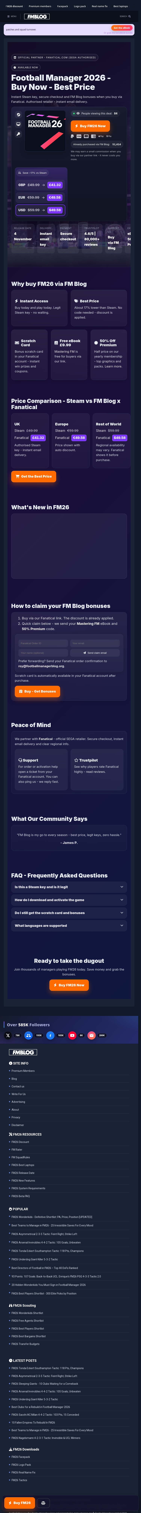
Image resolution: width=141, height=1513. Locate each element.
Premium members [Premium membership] (40, 6)
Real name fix (99, 6)
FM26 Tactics (19, 1480)
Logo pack (80, 6)
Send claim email (95, 652)
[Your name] (43, 653)
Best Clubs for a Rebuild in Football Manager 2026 (41, 1407)
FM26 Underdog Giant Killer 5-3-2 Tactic (35, 1399)
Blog (14, 1078)
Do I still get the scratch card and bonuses (50, 913)
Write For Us (19, 1094)
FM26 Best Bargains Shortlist (29, 1336)
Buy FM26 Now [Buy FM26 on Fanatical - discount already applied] (90, 126)
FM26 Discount (20, 1141)
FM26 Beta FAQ (21, 1196)
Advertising (18, 1101)
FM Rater (17, 1149)
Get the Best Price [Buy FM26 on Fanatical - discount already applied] (34, 476)
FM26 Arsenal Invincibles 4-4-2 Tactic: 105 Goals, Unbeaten (46, 1391)
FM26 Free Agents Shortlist (28, 1320)
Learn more (113, 366)
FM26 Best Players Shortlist (28, 1328)
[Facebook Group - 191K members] (28, 1035)
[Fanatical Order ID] (43, 643)
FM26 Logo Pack (21, 1464)
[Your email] (95, 643)
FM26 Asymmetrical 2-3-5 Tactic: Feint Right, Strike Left (44, 1376)
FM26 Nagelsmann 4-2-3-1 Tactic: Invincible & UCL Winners (46, 1437)
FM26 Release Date (23, 1172)
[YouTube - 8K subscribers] (72, 1035)
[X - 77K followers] (8, 1035)
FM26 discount (14, 6)
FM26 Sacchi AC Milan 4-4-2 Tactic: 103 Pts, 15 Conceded (45, 1414)
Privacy (16, 1117)
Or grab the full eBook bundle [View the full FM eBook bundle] (118, 32)
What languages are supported (41, 926)
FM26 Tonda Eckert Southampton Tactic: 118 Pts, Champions (48, 1368)
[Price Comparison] (43, 1503)
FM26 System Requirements (28, 1188)
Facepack (62, 6)
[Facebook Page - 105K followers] (50, 1035)
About (15, 1109)
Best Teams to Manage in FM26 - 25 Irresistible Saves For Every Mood (52, 1430)
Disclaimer (18, 1125)
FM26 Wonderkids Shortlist (27, 1313)
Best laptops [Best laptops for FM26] (120, 6)
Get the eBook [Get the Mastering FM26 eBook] (122, 27)
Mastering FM (64, 351)
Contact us (18, 1086)
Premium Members (23, 1070)
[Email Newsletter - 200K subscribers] (91, 1035)
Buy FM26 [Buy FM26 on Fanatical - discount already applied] (20, 1503)
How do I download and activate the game (49, 900)
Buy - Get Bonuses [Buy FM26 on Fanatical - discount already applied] (37, 691)
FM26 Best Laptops (23, 1165)
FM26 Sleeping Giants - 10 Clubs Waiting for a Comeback (45, 1383)
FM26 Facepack (21, 1456)
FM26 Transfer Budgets (26, 1343)
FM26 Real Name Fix (23, 1472)
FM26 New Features (23, 1180)
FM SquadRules (21, 1157)
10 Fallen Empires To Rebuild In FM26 (33, 1422)
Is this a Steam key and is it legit (41, 887)
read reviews (95, 772)
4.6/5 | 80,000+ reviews (92, 239)
